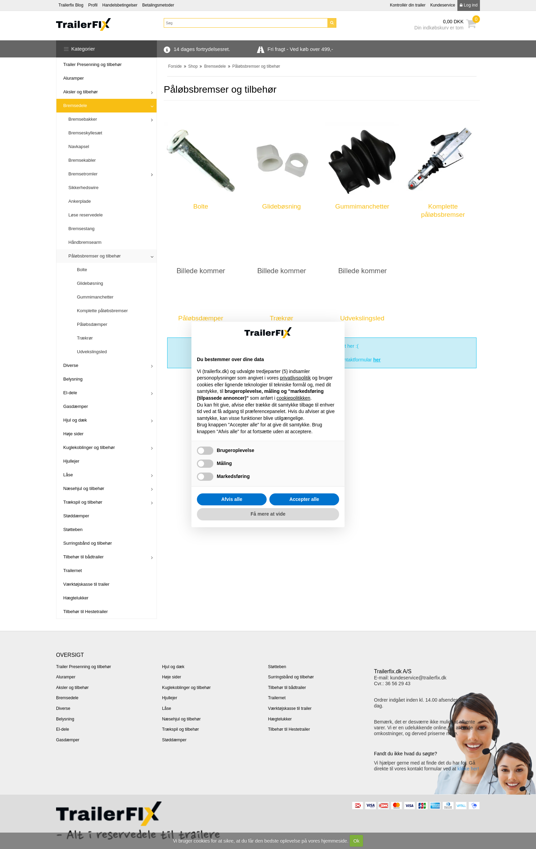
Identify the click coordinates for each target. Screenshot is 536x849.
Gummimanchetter (95, 297)
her (377, 359)
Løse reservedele (85, 214)
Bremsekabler (82, 160)
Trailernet (72, 570)
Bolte (82, 269)
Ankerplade (79, 201)
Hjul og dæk (75, 420)
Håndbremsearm (85, 242)
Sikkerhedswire (83, 187)
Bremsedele (75, 105)
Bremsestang (81, 228)
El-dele (70, 392)
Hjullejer (71, 461)
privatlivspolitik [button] (295, 378)
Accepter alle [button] (304, 499)
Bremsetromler (82, 173)
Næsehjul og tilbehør (83, 488)
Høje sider (73, 433)
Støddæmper (76, 515)
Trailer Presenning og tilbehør (92, 64)
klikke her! (468, 768)
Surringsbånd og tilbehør (87, 543)
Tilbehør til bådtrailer (83, 556)
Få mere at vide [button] (268, 514)
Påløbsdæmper (92, 324)
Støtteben (72, 529)
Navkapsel (78, 146)
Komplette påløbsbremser (102, 310)
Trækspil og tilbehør (82, 502)
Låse (68, 474)
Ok (356, 841)
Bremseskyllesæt (85, 132)
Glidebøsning (90, 283)
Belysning (72, 379)
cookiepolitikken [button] (293, 398)
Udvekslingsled (92, 351)
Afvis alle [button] (231, 499)
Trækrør (85, 338)
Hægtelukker (76, 597)
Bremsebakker (82, 119)
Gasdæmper (75, 406)
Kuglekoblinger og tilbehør (89, 447)
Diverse (70, 365)
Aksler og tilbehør (80, 91)
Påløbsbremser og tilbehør (94, 255)
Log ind (469, 5)
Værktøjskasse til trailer (86, 584)
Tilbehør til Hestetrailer (85, 611)
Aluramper (73, 78)
